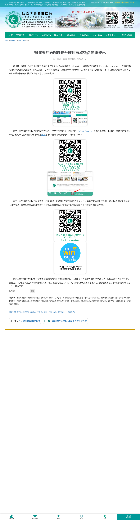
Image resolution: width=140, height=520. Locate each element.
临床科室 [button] (46, 35)
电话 (105, 517)
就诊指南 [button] (97, 35)
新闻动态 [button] (33, 35)
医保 (58, 517)
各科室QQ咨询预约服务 (29, 321)
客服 (81, 517)
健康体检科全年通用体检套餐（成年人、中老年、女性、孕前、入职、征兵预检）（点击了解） (42, 312)
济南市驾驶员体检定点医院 (124, 2)
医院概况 (13, 40)
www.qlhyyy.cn (85, 131)
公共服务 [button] (84, 35)
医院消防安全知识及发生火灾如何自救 (69, 321)
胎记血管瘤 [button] (127, 35)
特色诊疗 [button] (71, 35)
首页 (11, 35)
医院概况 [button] (20, 35)
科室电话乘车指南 (128, 517)
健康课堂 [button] (110, 35)
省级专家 (11, 517)
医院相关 (21, 40)
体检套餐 (35, 517)
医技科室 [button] (59, 35)
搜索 (32, 291)
